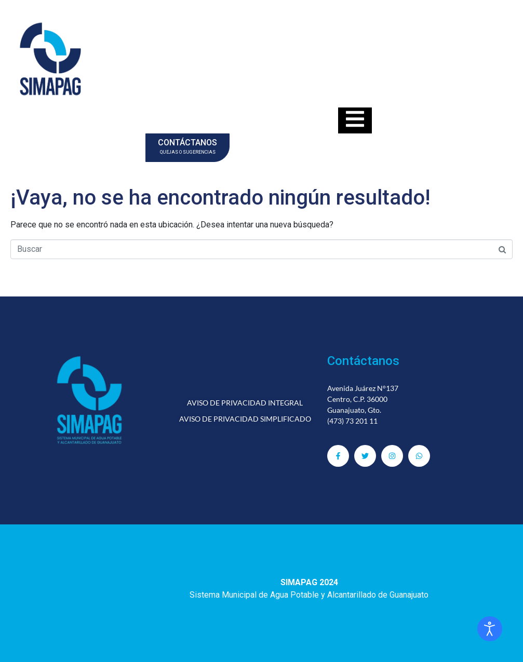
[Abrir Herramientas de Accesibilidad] (489, 628)
